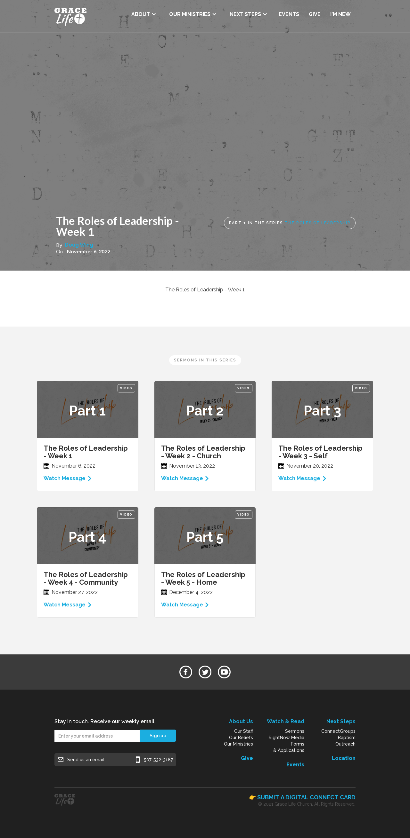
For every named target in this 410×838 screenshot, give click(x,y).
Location (344, 758)
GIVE (315, 14)
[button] (144, 12)
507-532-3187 (158, 759)
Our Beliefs (241, 737)
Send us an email (85, 759)
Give (247, 758)
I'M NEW (340, 14)
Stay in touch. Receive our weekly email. (105, 721)
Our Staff (243, 731)
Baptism (347, 737)
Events (295, 765)
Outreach (345, 744)
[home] (70, 16)
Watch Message (65, 478)
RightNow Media (286, 737)
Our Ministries (238, 744)
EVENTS (289, 14)
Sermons (294, 731)
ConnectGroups (338, 731)
